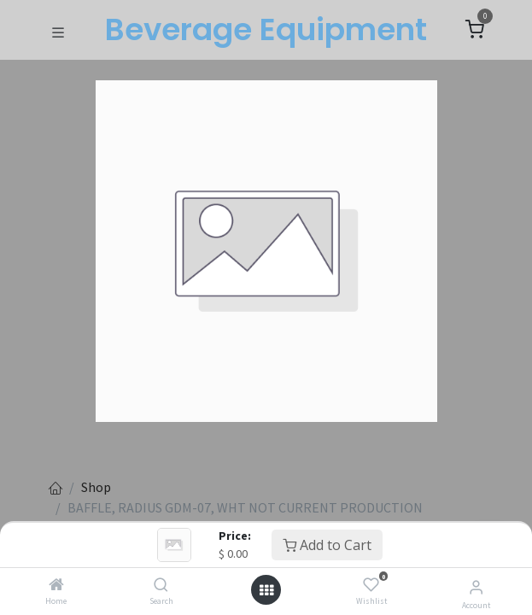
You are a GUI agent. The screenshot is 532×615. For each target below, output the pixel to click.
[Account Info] (476, 587)
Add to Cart (327, 545)
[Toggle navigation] (58, 31)
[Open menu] (266, 590)
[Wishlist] (371, 585)
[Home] (56, 585)
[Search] (161, 585)
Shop (96, 486)
